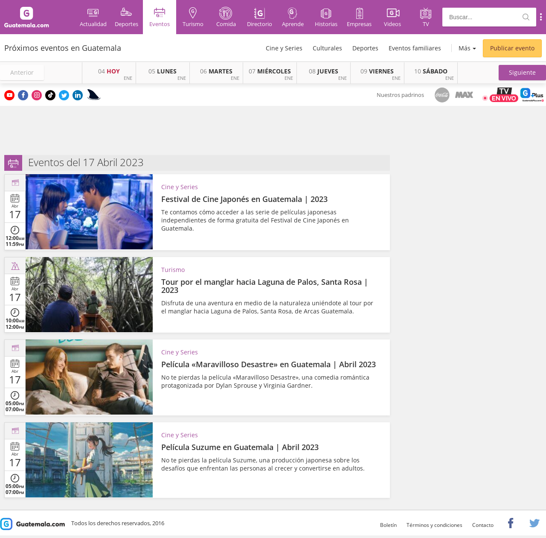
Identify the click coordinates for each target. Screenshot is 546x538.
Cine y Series (284, 48)
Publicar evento (512, 48)
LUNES (162, 71)
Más (464, 48)
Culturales (327, 48)
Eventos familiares (415, 48)
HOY (109, 71)
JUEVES (323, 71)
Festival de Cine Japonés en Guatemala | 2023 (244, 199)
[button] (522, 72)
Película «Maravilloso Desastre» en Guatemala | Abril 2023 (268, 364)
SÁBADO (430, 71)
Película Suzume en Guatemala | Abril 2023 (240, 447)
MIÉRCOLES (270, 71)
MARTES (216, 71)
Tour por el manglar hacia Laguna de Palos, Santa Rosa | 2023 (264, 286)
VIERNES (377, 71)
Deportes (365, 48)
